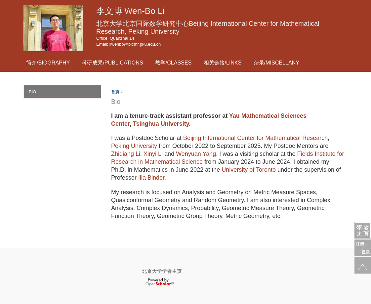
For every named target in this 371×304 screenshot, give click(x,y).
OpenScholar (159, 282)
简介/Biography (48, 62)
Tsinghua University (161, 123)
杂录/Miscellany (277, 62)
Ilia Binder (151, 177)
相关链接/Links (223, 62)
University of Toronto (249, 169)
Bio (32, 91)
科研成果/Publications (112, 62)
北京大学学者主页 (162, 271)
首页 (115, 92)
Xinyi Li (153, 154)
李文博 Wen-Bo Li (130, 11)
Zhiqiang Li (125, 154)
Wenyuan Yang (196, 154)
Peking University (134, 146)
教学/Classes (173, 62)
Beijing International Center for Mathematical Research (255, 138)
